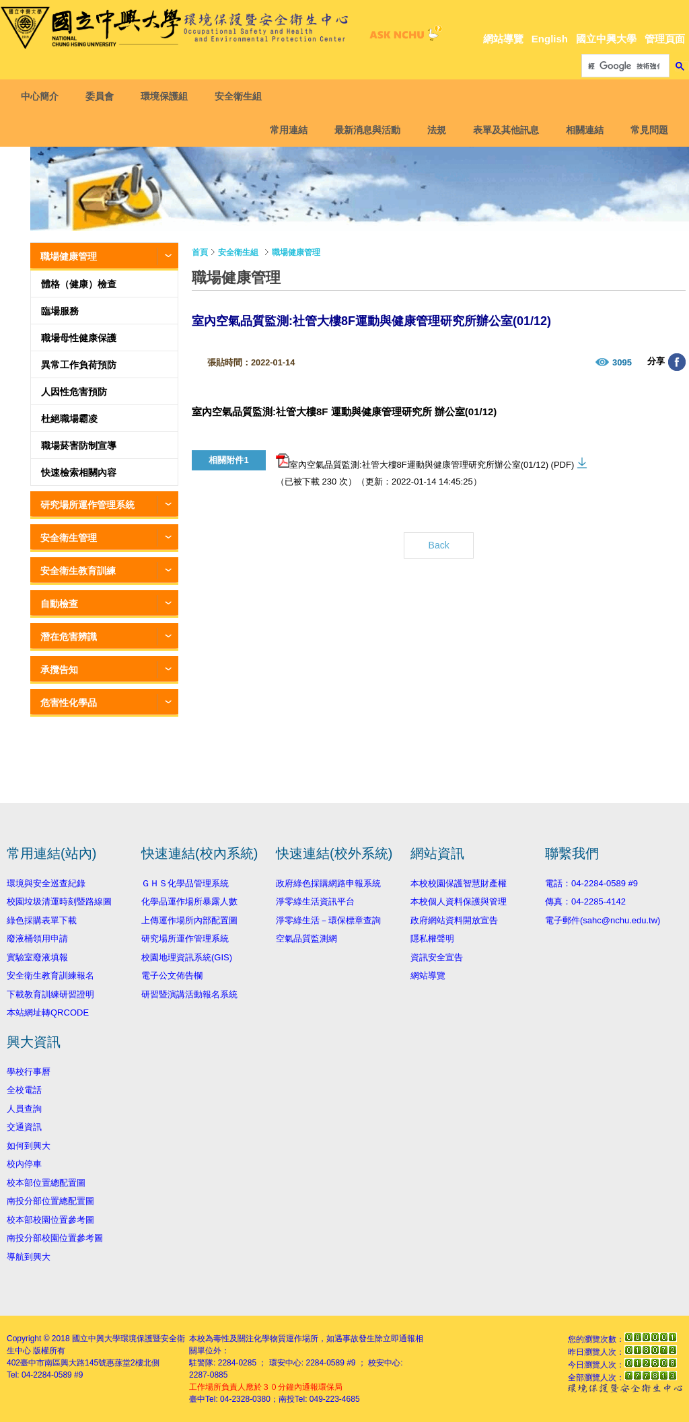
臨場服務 (60, 311)
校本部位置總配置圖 (46, 1183)
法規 (434, 130)
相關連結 (582, 130)
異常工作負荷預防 (78, 364)
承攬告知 (59, 669)
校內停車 (24, 1164)
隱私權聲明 (432, 938)
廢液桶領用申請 (37, 938)
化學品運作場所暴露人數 (189, 901)
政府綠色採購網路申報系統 (328, 883)
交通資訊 (24, 1127)
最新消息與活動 (365, 130)
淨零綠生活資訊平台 (315, 901)
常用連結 (286, 130)
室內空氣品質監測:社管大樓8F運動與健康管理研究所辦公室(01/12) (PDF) (425, 462)
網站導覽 (503, 38)
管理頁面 (665, 38)
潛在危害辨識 (68, 636)
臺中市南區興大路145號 (63, 1362)
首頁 (200, 252)
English (550, 38)
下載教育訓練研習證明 (50, 994)
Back (439, 545)
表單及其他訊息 (503, 130)
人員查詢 (24, 1109)
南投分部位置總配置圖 (50, 1201)
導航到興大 (28, 1257)
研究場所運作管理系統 (87, 504)
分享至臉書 (677, 362)
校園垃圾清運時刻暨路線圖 (59, 901)
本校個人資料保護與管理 (458, 901)
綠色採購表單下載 (42, 920)
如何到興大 (28, 1146)
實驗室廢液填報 (37, 957)
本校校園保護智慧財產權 (458, 883)
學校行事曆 (28, 1072)
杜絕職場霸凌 (69, 418)
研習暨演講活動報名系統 (189, 994)
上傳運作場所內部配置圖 (189, 920)
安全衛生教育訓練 (78, 570)
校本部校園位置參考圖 (50, 1220)
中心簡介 (42, 96)
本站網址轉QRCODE (48, 1012)
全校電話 (24, 1090)
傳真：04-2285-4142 (585, 901)
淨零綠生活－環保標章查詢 (328, 920)
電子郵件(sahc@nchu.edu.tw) (602, 920)
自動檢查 (59, 603)
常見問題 (646, 130)
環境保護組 (166, 96)
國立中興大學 (606, 38)
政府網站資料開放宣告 (454, 920)
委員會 (102, 96)
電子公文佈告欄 (172, 975)
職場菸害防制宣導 (78, 445)
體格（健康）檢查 (78, 284)
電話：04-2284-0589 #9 (591, 883)
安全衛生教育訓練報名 (50, 975)
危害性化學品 (68, 702)
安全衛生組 (240, 96)
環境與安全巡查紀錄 (46, 883)
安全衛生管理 (68, 537)
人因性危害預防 (74, 391)
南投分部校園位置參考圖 (55, 1238)
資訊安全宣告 (436, 957)
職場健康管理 (68, 256)
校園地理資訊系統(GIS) (186, 957)
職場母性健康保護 (78, 337)
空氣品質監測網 (306, 938)
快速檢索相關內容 (78, 472)
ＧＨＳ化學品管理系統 (185, 883)
